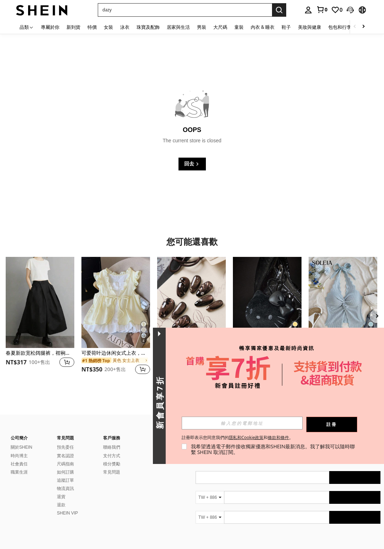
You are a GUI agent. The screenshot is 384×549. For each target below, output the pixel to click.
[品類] (26, 27)
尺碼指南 (65, 463)
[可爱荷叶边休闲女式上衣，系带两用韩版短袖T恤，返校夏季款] (115, 302)
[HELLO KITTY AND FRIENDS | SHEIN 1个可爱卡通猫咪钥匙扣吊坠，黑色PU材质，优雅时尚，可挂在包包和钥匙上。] (267, 302)
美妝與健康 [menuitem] (309, 27)
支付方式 (111, 455)
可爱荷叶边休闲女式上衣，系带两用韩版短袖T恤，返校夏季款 (115, 353)
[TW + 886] (210, 497)
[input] (242, 423)
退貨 (61, 496)
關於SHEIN (21, 447)
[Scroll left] (354, 27)
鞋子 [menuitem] (286, 27)
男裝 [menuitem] (201, 27)
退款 (61, 504)
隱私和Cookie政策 (246, 437)
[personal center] (308, 10)
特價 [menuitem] (92, 27)
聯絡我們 (111, 447)
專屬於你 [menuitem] (50, 27)
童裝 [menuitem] (239, 27)
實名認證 (65, 455)
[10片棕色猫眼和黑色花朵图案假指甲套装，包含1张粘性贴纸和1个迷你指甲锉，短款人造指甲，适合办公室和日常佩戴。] (191, 302)
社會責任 (19, 463)
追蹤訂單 (65, 480)
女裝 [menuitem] (108, 27)
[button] (185, 10)
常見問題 (111, 472)
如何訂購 (65, 472)
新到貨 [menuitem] (73, 27)
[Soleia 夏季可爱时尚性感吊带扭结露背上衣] (343, 302)
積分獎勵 (111, 463)
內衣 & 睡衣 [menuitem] (262, 27)
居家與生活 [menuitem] (178, 27)
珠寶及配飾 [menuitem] (148, 27)
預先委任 (65, 447)
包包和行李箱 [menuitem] (342, 27)
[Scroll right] (363, 27)
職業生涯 (19, 472)
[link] (321, 9)
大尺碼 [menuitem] (220, 27)
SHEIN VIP (67, 513)
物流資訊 (65, 488)
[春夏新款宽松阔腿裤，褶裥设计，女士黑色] (40, 302)
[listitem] (40, 320)
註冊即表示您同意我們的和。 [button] (237, 437)
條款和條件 (278, 437)
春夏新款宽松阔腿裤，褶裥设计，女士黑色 (40, 353)
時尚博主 (19, 455)
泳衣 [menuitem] (124, 27)
